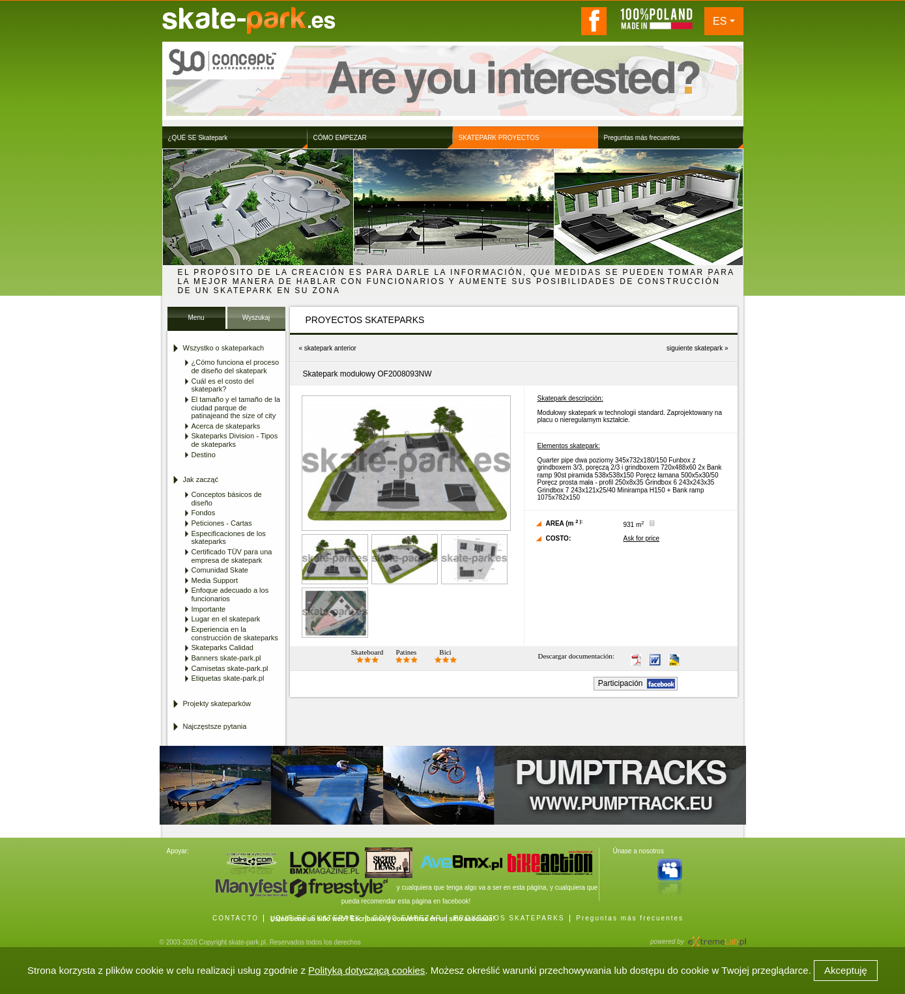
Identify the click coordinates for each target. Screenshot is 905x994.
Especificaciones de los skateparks (229, 538)
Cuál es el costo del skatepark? (223, 385)
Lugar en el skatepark (226, 619)
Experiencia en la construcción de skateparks (235, 633)
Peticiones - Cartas (222, 523)
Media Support (215, 580)
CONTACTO (235, 918)
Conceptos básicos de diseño (227, 498)
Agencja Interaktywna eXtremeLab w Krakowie (716, 937)
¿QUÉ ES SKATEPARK (315, 918)
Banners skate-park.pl (226, 658)
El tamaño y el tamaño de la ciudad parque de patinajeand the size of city (236, 407)
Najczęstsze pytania (215, 726)
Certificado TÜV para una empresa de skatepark (232, 556)
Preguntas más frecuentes (629, 918)
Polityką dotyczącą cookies (366, 970)
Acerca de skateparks (226, 426)
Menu (196, 317)
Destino (204, 455)
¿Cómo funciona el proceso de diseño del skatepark (236, 366)
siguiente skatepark (695, 348)
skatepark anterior (330, 348)
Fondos (204, 513)
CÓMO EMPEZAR (407, 918)
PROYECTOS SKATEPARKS (509, 918)
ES (719, 21)
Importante (209, 609)
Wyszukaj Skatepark (255, 321)
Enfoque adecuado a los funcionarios (230, 594)
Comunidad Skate (220, 570)
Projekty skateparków (217, 703)
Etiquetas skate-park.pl (228, 678)
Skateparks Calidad (222, 647)
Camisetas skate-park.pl (230, 668)
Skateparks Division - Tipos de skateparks (235, 440)
